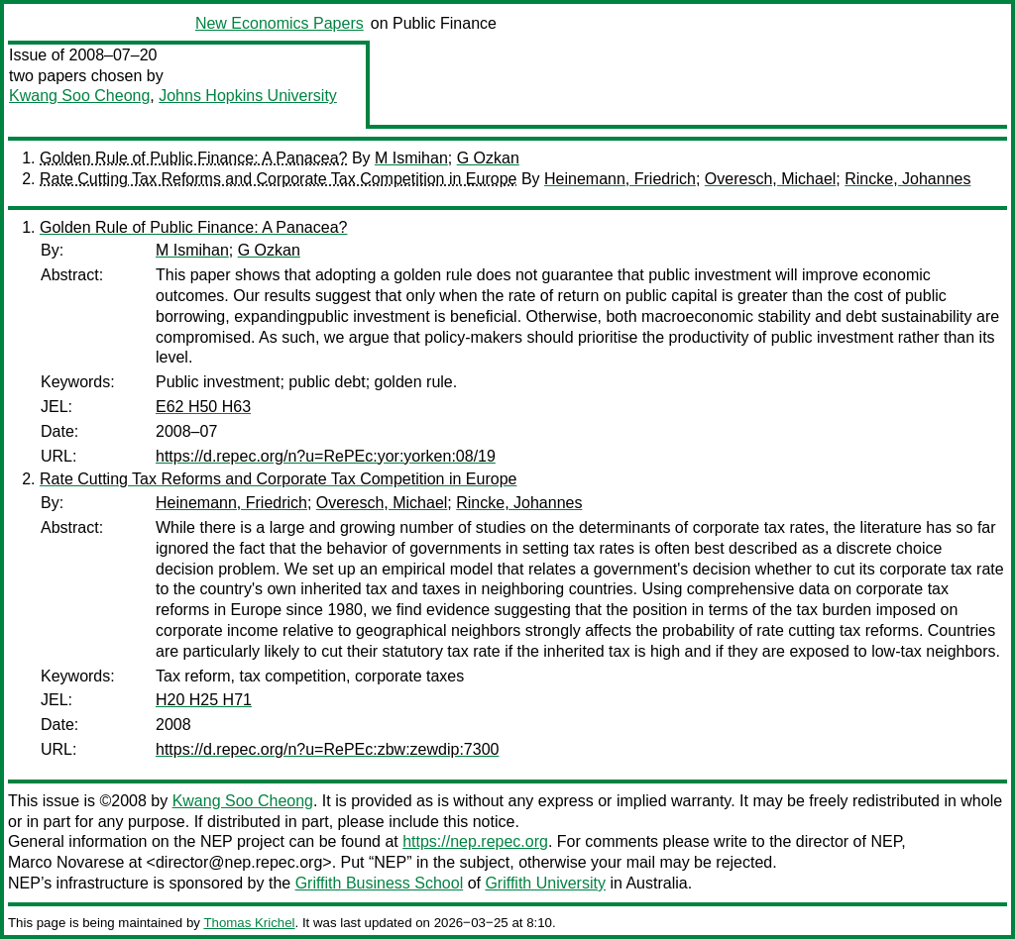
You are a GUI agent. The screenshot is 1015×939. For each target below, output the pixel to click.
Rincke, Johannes (907, 178)
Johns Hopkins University (248, 95)
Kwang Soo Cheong (79, 95)
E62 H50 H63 (203, 406)
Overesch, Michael (771, 178)
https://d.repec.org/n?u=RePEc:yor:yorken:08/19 (326, 456)
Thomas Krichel (248, 922)
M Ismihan (411, 158)
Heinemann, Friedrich (620, 178)
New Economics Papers (279, 23)
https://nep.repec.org (475, 841)
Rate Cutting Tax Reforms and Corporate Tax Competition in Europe (278, 178)
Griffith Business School (379, 883)
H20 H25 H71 (204, 699)
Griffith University (545, 883)
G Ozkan (488, 158)
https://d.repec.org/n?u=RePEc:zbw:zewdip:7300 (327, 749)
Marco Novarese (66, 862)
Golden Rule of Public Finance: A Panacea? (193, 158)
